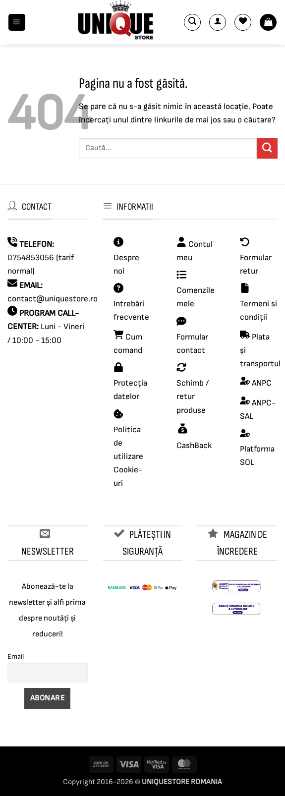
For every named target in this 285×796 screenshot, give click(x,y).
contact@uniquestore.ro (52, 299)
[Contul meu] (217, 22)
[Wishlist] (242, 22)
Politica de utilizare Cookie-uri (128, 457)
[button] (16, 22)
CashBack (194, 446)
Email (15, 656)
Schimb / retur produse (192, 396)
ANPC (262, 383)
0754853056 (30, 258)
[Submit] (267, 148)
